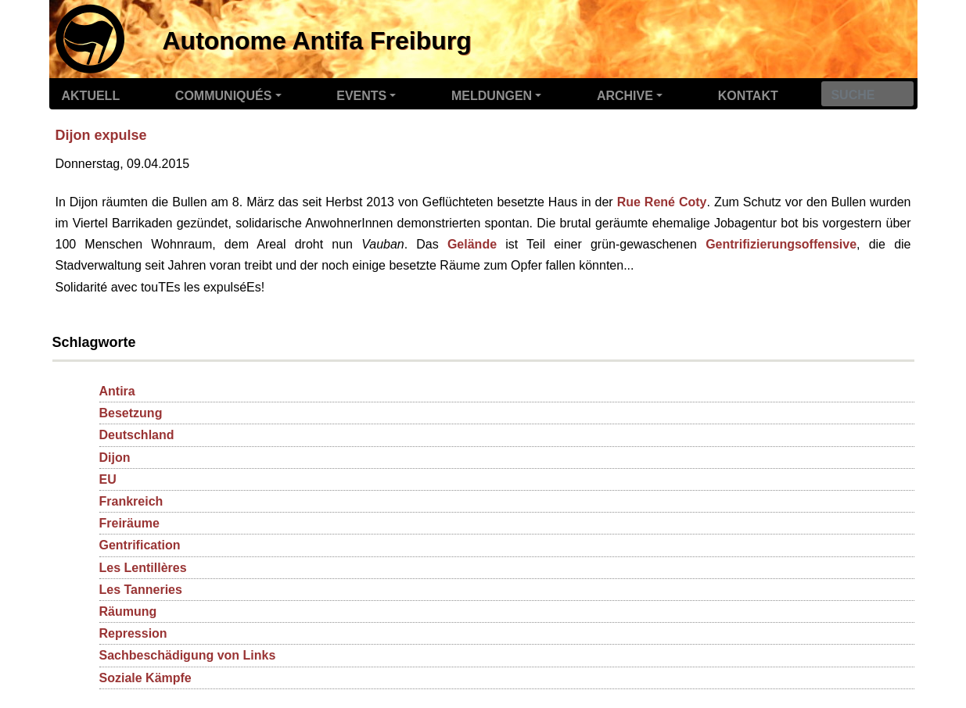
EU (108, 479)
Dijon (115, 457)
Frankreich (131, 501)
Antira (117, 391)
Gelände (472, 244)
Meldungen (491, 95)
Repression (133, 633)
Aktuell (91, 95)
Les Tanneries (140, 589)
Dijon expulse (101, 135)
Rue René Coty (662, 202)
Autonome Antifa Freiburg (317, 41)
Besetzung (131, 413)
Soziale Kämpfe (145, 678)
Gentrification (140, 545)
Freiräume (129, 523)
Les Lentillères (143, 567)
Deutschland (136, 435)
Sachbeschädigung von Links (187, 655)
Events (361, 95)
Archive (625, 95)
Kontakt (748, 95)
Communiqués (223, 95)
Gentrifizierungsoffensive (781, 244)
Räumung (128, 611)
